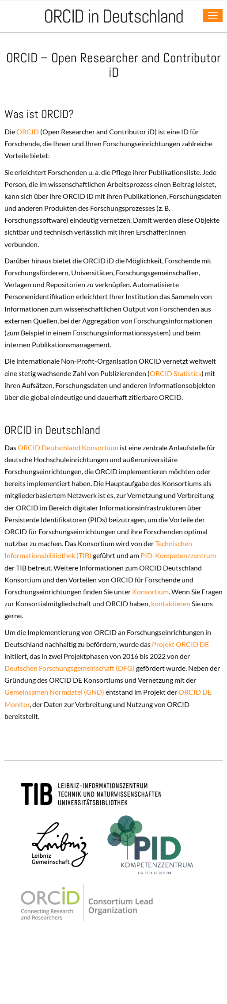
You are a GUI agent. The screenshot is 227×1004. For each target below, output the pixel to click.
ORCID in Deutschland (113, 16)
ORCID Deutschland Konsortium (68, 447)
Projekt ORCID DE (180, 644)
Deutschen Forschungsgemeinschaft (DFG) (69, 668)
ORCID (27, 131)
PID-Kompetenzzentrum (178, 555)
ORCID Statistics (175, 373)
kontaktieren (170, 603)
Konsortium (150, 591)
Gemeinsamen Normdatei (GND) (54, 692)
